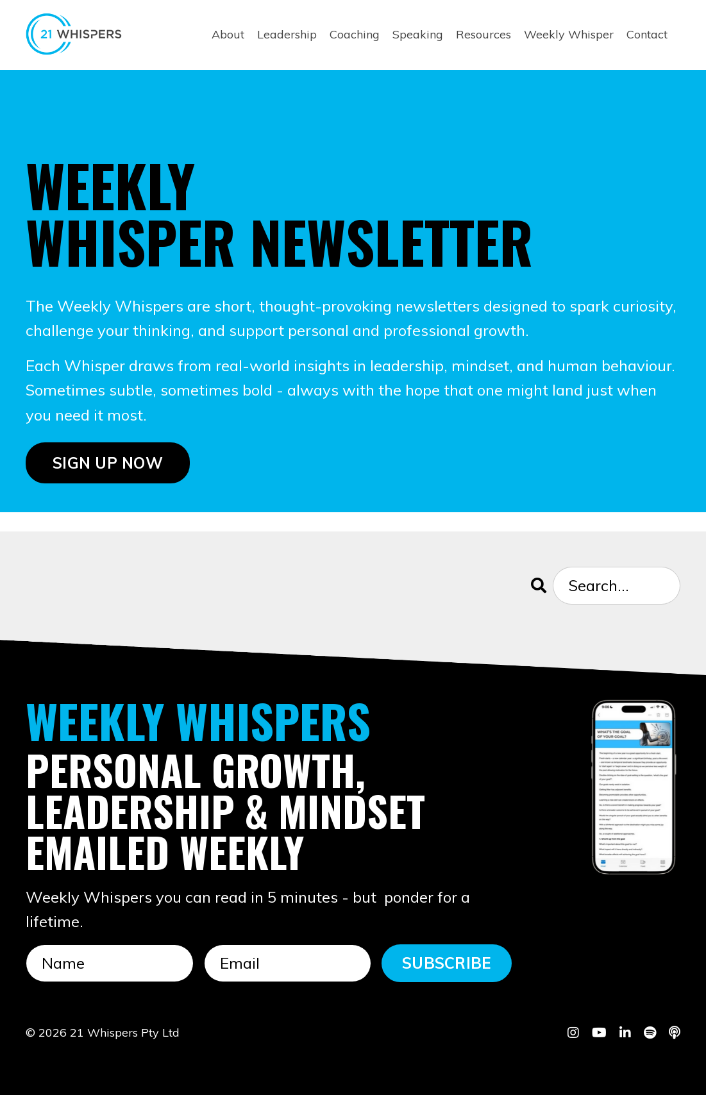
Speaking (417, 34)
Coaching (355, 34)
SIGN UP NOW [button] (108, 462)
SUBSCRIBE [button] (446, 963)
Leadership (287, 34)
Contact (647, 34)
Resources (483, 34)
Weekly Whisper (569, 34)
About (228, 34)
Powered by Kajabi (640, 1062)
